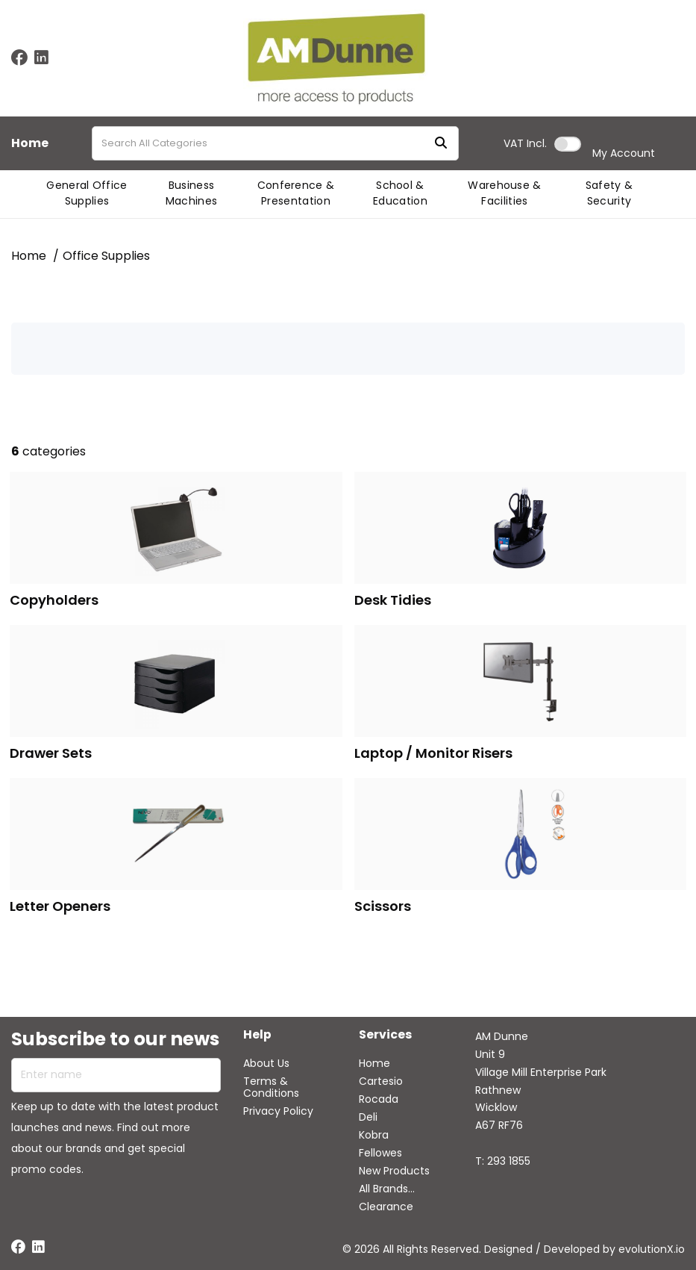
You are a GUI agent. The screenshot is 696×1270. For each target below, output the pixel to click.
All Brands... (387, 1188)
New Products (394, 1170)
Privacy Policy (278, 1111)
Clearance (386, 1206)
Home (29, 143)
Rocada (378, 1099)
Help (257, 1035)
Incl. (525, 143)
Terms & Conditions (271, 1087)
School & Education (400, 193)
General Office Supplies (86, 193)
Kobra (374, 1134)
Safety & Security (609, 193)
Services (385, 1035)
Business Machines (192, 193)
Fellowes (380, 1152)
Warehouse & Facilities (505, 193)
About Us (266, 1063)
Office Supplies (106, 255)
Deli (368, 1116)
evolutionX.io (651, 1249)
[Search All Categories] (275, 143)
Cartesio (381, 1081)
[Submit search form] (440, 143)
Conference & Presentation (296, 193)
